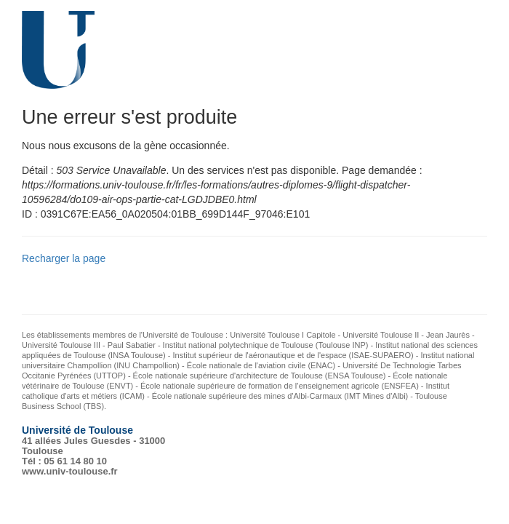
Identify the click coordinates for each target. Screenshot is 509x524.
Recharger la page (63, 258)
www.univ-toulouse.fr (70, 471)
